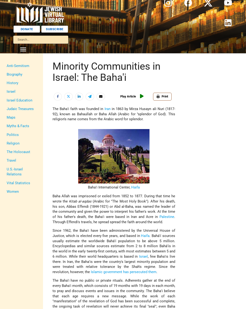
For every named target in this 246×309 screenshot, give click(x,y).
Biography (14, 74)
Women (13, 192)
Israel (11, 92)
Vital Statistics (18, 183)
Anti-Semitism (18, 66)
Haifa (135, 187)
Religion (13, 143)
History (12, 83)
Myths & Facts (18, 126)
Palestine (166, 217)
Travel (11, 161)
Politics (13, 135)
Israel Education (19, 100)
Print (162, 96)
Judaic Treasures (20, 109)
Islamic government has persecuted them (123, 272)
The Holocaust (18, 152)
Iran (108, 109)
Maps (11, 118)
